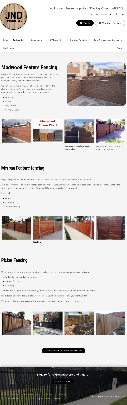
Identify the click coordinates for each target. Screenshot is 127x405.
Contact (121, 48)
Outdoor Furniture (78, 40)
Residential (18, 40)
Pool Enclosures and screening (108, 40)
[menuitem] (4, 394)
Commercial (36, 40)
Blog (48, 399)
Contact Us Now (62, 381)
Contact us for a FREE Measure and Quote (63, 350)
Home (5, 40)
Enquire (87, 23)
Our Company (9, 48)
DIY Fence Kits (56, 40)
